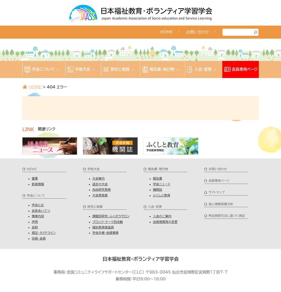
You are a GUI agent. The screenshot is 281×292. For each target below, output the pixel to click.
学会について (36, 195)
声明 (35, 222)
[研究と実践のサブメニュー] (132, 69)
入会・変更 (155, 206)
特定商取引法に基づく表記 (227, 215)
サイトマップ (217, 192)
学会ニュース (161, 184)
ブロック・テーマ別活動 (107, 222)
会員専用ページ (219, 180)
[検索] (256, 32)
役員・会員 (39, 238)
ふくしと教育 (161, 195)
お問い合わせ (218, 169)
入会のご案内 (162, 216)
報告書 (157, 178)
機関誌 (157, 189)
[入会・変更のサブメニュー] (215, 69)
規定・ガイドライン (44, 232)
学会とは (38, 205)
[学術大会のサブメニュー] (93, 69)
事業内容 (38, 216)
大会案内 (98, 178)
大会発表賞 (100, 195)
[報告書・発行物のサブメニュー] (177, 69)
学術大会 (93, 169)
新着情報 (38, 184)
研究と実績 (95, 206)
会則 (35, 227)
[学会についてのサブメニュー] (58, 69)
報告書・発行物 (158, 169)
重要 (35, 178)
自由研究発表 (101, 189)
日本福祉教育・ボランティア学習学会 (141, 258)
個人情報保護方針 (221, 204)
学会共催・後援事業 (105, 232)
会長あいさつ (41, 210)
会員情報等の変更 (165, 222)
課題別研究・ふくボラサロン (110, 216)
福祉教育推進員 (103, 227)
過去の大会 (100, 184)
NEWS (32, 169)
